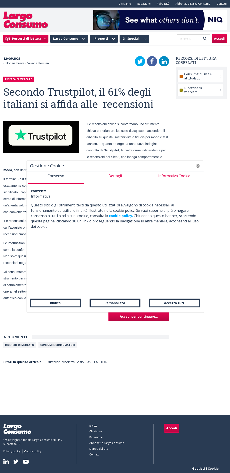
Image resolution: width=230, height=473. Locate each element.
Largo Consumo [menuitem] (65, 39)
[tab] (56, 177)
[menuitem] (124, 4)
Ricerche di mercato (19, 344)
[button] (197, 165)
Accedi (219, 38)
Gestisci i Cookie (205, 468)
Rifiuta (55, 303)
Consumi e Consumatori (57, 344)
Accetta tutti (174, 303)
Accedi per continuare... (139, 316)
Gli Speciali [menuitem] (131, 39)
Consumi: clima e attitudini (202, 76)
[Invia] (204, 39)
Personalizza (115, 303)
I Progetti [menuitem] (100, 39)
